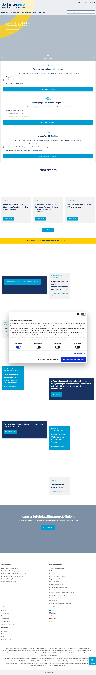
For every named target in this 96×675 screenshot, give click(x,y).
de (93, 2)
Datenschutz (5, 634)
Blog (34, 12)
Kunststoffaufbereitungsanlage (10, 571)
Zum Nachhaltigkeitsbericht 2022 (60, 295)
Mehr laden (48, 229)
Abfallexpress (5, 618)
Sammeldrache (5, 621)
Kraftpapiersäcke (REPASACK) (58, 595)
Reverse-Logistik (54, 598)
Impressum (4, 631)
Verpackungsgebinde (55, 579)
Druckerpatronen (54, 581)
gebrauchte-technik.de (8, 624)
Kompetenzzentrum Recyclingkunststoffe (13, 573)
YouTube (53, 618)
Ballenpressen (53, 600)
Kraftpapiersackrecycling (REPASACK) (12, 576)
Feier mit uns (12, 32)
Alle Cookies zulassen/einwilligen (73, 359)
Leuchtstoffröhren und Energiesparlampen (61, 592)
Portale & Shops (78, 2)
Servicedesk (42, 12)
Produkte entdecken (57, 446)
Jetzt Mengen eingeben (48, 89)
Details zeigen (78, 353)
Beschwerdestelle (6, 639)
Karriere (63, 2)
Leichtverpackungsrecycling (9, 568)
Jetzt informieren (10, 386)
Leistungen (4, 12)
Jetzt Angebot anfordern (48, 156)
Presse (69, 2)
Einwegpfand (53, 590)
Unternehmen (15, 12)
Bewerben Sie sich (57, 491)
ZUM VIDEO (56, 394)
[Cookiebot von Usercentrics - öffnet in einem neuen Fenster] (78, 314)
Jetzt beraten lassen (48, 122)
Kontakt (87, 2)
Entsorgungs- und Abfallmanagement (60, 603)
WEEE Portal (5, 613)
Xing (52, 621)
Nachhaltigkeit (26, 12)
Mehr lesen (8, 218)
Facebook (54, 616)
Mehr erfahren (10, 432)
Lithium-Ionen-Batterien (56, 584)
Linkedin (53, 610)
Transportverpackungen (56, 568)
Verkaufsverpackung (55, 571)
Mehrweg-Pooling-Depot (8, 579)
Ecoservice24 (5, 616)
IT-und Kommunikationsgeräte (58, 587)
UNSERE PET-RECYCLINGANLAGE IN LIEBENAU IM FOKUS (22, 282)
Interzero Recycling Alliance (57, 576)
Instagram (54, 613)
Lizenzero (52, 573)
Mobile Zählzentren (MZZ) (8, 581)
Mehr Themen (48, 58)
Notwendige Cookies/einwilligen (48, 359)
